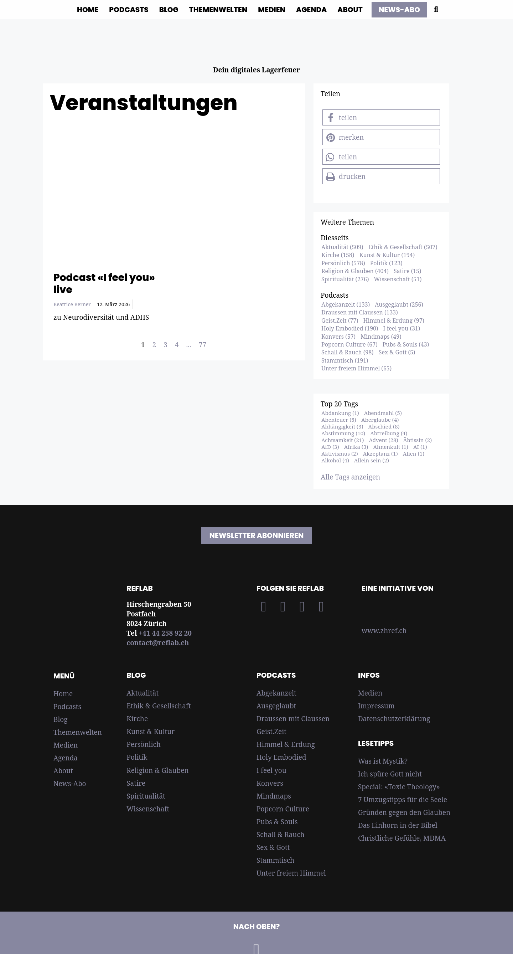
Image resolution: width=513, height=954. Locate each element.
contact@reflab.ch (157, 642)
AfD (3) (330, 446)
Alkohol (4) (335, 460)
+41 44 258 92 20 (165, 633)
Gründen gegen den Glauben (404, 812)
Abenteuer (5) (338, 419)
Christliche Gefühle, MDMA (402, 838)
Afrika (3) (356, 446)
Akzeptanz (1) (380, 453)
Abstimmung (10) (343, 433)
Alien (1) (413, 453)
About (350, 10)
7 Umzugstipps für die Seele (402, 799)
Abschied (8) (384, 426)
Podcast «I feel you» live (104, 284)
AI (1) (420, 446)
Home (87, 10)
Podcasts (128, 10)
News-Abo (69, 783)
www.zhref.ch (384, 630)
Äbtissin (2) (417, 439)
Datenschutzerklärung (394, 718)
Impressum (376, 706)
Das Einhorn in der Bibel (397, 825)
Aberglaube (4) (380, 419)
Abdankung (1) (340, 412)
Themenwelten (218, 10)
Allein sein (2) (371, 460)
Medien (271, 10)
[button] (381, 117)
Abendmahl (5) (383, 412)
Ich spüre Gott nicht (390, 774)
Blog (168, 10)
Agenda (311, 10)
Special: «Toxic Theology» (399, 786)
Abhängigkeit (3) (342, 426)
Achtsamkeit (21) (342, 439)
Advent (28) (383, 439)
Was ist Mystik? (383, 761)
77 (202, 344)
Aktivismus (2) (339, 453)
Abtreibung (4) (388, 433)
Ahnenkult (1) (390, 446)
